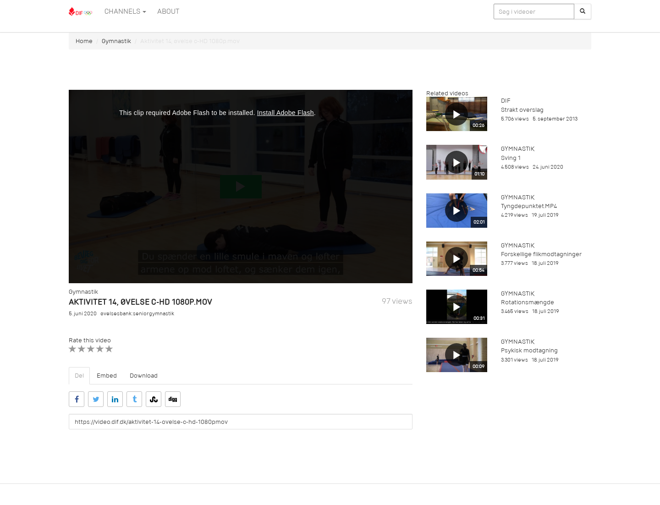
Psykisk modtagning (529, 350)
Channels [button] (125, 11)
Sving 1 (511, 158)
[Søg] (582, 11)
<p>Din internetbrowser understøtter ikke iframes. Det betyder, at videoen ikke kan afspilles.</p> (240, 186)
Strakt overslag (522, 109)
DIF (505, 100)
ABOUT (168, 11)
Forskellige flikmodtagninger (541, 254)
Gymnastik (116, 41)
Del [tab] (79, 375)
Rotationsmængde (527, 302)
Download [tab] (144, 375)
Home (84, 41)
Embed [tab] (107, 375)
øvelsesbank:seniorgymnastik (137, 314)
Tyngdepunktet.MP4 (529, 206)
